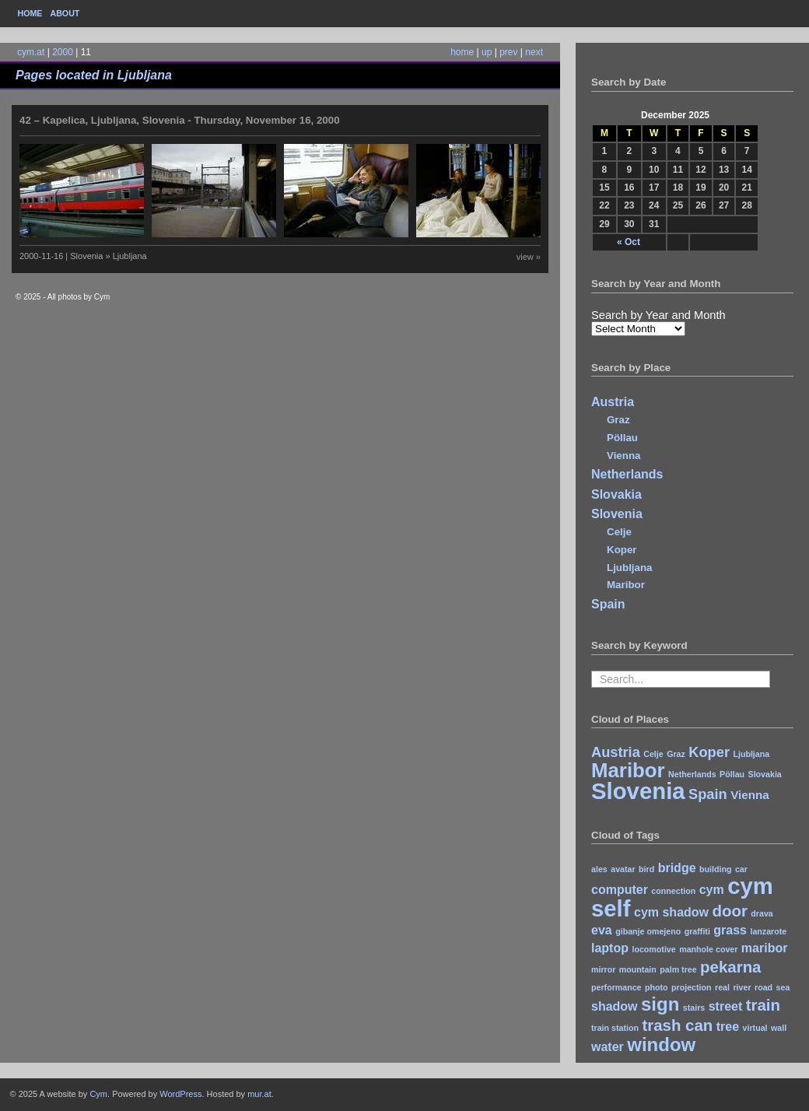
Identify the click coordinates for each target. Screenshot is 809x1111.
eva (601, 930)
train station (615, 1027)
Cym (98, 1094)
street (726, 1006)
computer (619, 889)
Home (30, 13)
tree (727, 1026)
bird (646, 869)
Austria (612, 401)
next (534, 52)
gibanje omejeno (648, 931)
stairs (694, 1007)
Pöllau (622, 437)
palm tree (678, 969)
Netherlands (627, 474)
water (607, 1046)
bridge (677, 867)
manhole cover (708, 949)
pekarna (730, 967)
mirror (603, 969)
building (715, 869)
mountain (638, 969)
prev (508, 52)
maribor (764, 948)
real (722, 987)
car (741, 869)
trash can (677, 1025)
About (64, 13)
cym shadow (671, 912)
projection (691, 987)
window (661, 1044)
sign (660, 1004)
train (763, 1005)
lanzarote (768, 931)
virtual (755, 1027)
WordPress (180, 1094)
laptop (610, 948)
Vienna (623, 455)
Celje (619, 532)
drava (761, 913)
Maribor (626, 585)
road (763, 987)
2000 (62, 52)
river (742, 987)
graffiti (697, 931)
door (729, 911)
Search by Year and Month (658, 315)
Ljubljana (630, 567)
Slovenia (617, 513)
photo (656, 987)
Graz (618, 420)
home (462, 52)
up (487, 52)
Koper (622, 550)
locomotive (653, 949)
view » (529, 256)
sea (783, 987)
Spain (608, 604)
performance (616, 987)
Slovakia (616, 494)
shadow (614, 1006)
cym (711, 889)
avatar (623, 869)
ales (599, 869)
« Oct (628, 242)
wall (778, 1027)
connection (673, 890)
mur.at (259, 1094)
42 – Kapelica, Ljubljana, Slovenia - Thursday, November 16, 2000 (179, 120)
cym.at (30, 52)
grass (730, 930)
